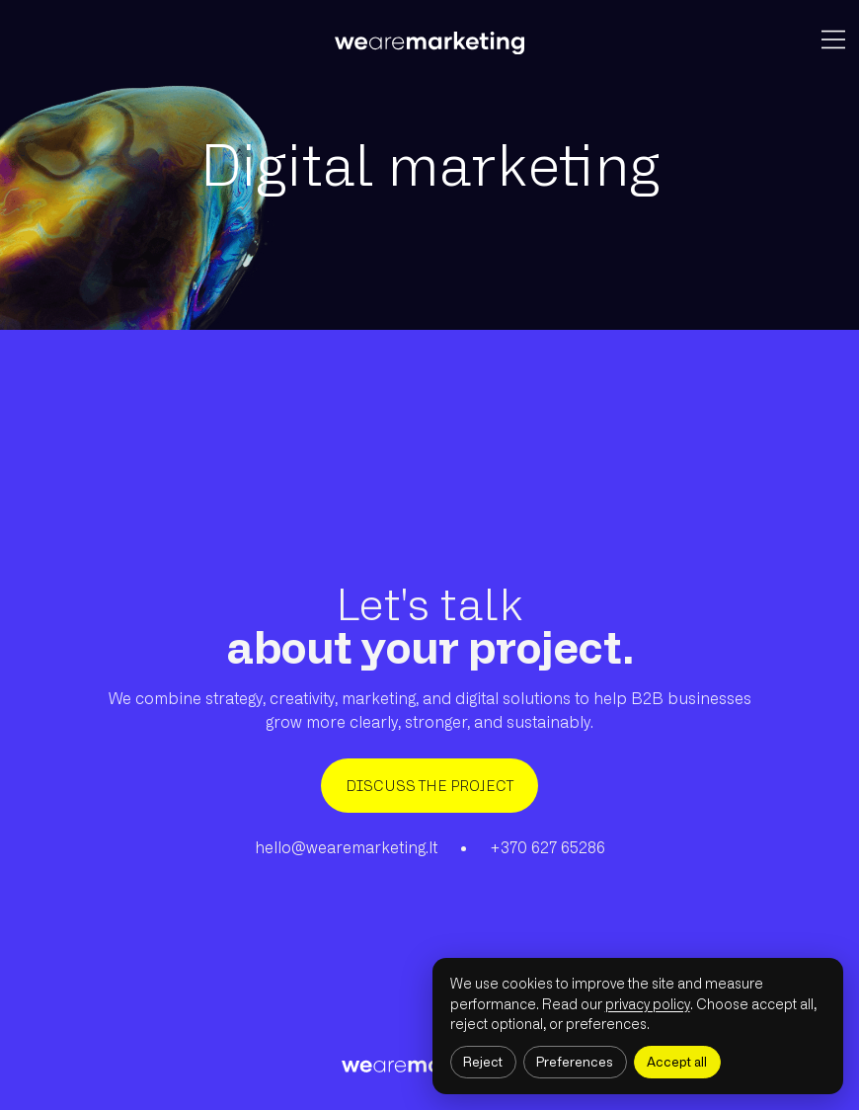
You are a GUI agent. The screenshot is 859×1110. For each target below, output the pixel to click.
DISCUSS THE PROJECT (429, 785)
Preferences (574, 1062)
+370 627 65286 (547, 847)
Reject (483, 1062)
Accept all (677, 1062)
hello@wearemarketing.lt (346, 847)
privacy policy (647, 1004)
